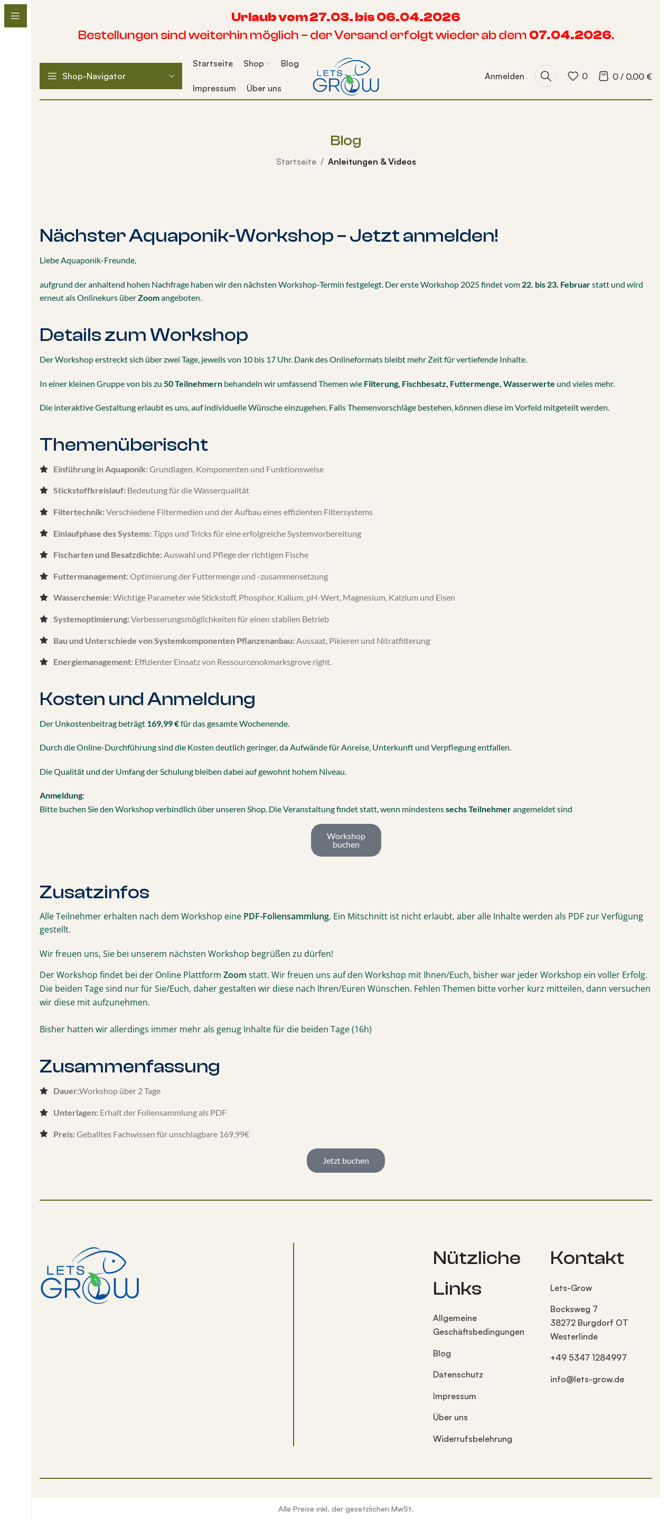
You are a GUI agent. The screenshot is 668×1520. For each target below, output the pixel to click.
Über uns (450, 1417)
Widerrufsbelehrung (472, 1438)
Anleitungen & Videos (372, 161)
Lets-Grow (571, 1287)
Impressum (454, 1396)
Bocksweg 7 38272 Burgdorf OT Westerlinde (589, 1322)
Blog (442, 1353)
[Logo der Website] (345, 75)
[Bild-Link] (90, 1273)
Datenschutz (458, 1374)
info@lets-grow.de (587, 1379)
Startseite (296, 161)
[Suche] (546, 76)
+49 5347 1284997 (588, 1357)
